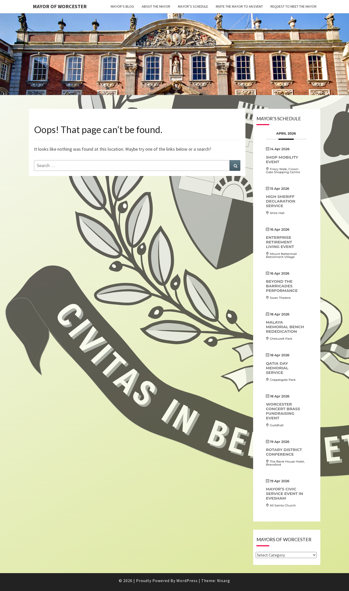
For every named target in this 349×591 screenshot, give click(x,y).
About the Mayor (156, 6)
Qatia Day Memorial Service (277, 368)
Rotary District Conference (284, 452)
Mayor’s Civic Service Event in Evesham (284, 494)
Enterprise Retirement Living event (280, 242)
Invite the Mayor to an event (239, 6)
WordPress (187, 580)
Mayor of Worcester (60, 6)
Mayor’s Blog (122, 6)
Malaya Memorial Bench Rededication (285, 327)
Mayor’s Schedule (193, 6)
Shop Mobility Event (282, 159)
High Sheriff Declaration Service (280, 201)
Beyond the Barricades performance (282, 286)
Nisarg (223, 580)
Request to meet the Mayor (294, 6)
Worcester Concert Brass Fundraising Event (283, 411)
